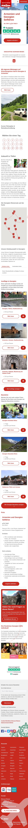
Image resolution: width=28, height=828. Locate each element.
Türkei (20, 768)
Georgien (3, 765)
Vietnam (21, 776)
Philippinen (21, 747)
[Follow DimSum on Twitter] (8, 731)
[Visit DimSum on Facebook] (2, 731)
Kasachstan (13, 750)
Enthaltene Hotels (5, 266)
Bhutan (2, 757)
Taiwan (20, 760)
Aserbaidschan (4, 752)
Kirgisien (12, 752)
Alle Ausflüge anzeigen (14, 389)
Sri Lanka (21, 752)
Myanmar (12, 768)
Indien (2, 768)
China (2, 760)
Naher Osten (13, 771)
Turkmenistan (22, 771)
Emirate (3, 763)
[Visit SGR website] (3, 789)
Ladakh (12, 755)
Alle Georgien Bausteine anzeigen (14, 505)
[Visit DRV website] (9, 789)
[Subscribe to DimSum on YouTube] (14, 731)
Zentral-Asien (22, 779)
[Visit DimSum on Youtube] (5, 819)
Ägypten (3, 747)
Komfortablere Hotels (17, 266)
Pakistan (12, 779)
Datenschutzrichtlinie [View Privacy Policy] (19, 822)
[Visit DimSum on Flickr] (6, 819)
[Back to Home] (6, 3)
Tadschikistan (22, 757)
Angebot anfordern (12, 40)
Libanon (12, 760)
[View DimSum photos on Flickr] (5, 731)
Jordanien (3, 779)
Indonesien (3, 771)
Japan (2, 776)
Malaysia (12, 763)
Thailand (21, 763)
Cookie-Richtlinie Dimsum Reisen (10, 721)
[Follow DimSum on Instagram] (11, 731)
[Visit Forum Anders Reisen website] (14, 789)
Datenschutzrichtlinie (7, 722)
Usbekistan (21, 773)
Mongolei (12, 765)
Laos (11, 757)
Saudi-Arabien (22, 750)
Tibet (20, 765)
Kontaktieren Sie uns (10, 619)
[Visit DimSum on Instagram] (3, 819)
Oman (11, 776)
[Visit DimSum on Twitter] (7, 819)
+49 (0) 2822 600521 (10, 810)
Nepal (11, 773)
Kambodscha (13, 747)
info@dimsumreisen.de (8, 806)
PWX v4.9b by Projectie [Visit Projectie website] (14, 824)
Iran (2, 773)
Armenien (3, 750)
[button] (4, 140)
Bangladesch (4, 755)
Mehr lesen (7, 90)
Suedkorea (21, 755)
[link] (5, 651)
